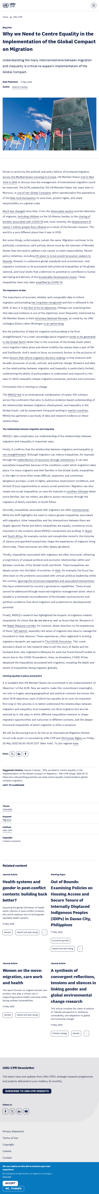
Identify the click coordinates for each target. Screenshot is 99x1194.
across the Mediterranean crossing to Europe (29, 177)
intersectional (80, 509)
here (75, 743)
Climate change (59, 1033)
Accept (10, 1183)
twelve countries (78, 410)
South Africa (15, 536)
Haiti (58, 570)
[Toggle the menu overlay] (93, 5)
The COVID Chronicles (58, 641)
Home (5, 17)
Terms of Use (10, 1138)
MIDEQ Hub (15, 394)
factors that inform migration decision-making (37, 357)
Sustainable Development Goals (57, 277)
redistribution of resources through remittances (45, 459)
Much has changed (14, 211)
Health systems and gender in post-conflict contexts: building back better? (25, 891)
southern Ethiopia (77, 491)
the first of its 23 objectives (40, 307)
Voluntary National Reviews (51, 318)
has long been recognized (46, 302)
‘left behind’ (20, 631)
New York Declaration (23, 198)
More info (7, 1176)
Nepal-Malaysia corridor (21, 625)
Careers (7, 1151)
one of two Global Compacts (34, 192)
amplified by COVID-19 (49, 282)
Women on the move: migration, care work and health (22, 976)
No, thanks (13, 1188)
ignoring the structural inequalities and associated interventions (56, 581)
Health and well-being (27, 932)
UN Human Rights (71, 738)
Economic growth (60, 940)
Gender (7, 932)
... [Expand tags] (45, 932)
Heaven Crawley (20, 87)
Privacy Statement (13, 1131)
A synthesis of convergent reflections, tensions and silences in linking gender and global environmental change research (73, 986)
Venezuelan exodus (62, 211)
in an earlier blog (53, 323)
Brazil (88, 530)
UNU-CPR (17, 17)
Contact (7, 1157)
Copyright (8, 1144)
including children (28, 216)
